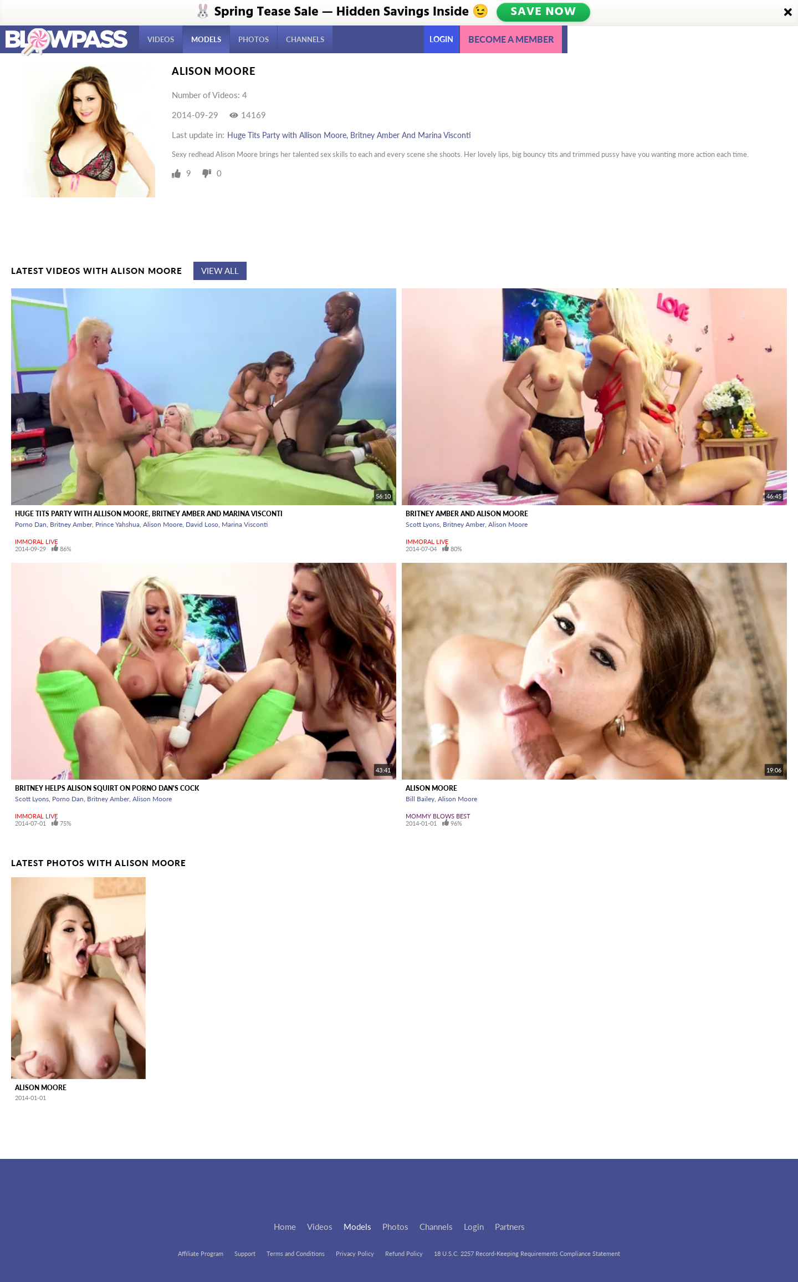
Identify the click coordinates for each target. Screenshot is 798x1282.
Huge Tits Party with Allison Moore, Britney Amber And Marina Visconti (349, 135)
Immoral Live (36, 541)
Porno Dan (31, 524)
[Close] (788, 13)
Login (441, 39)
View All (220, 271)
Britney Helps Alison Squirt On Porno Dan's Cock (107, 788)
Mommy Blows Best (438, 816)
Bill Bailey (420, 799)
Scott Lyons (422, 524)
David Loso (202, 524)
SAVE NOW (544, 12)
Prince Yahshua (117, 524)
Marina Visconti (245, 524)
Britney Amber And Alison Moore (467, 514)
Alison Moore (162, 524)
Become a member (511, 39)
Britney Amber (71, 524)
